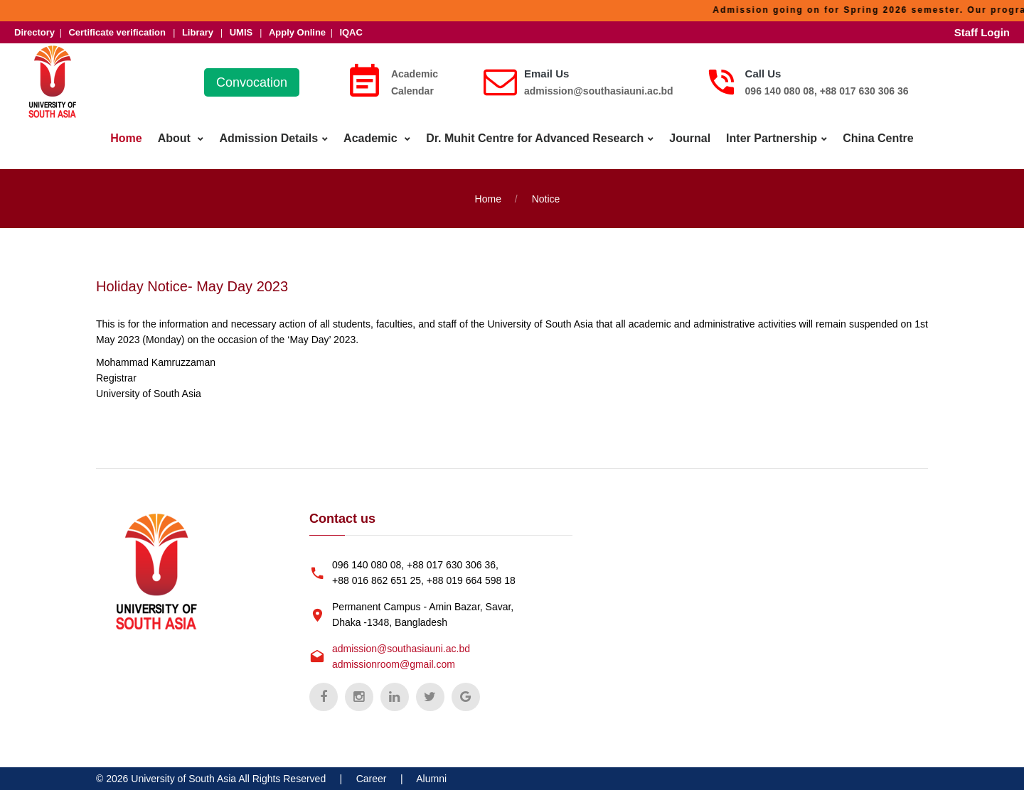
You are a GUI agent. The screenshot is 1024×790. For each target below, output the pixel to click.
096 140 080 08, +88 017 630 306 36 (827, 91)
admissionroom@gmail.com (393, 664)
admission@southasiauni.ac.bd (598, 91)
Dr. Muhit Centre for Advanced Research (535, 138)
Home (126, 138)
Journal (689, 138)
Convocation (251, 82)
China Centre (878, 138)
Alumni (431, 778)
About (176, 138)
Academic (371, 138)
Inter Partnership (771, 138)
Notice (546, 199)
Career (371, 778)
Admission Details (268, 138)
